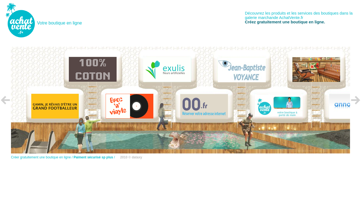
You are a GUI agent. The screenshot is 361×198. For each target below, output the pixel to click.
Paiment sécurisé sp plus (93, 157)
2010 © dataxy (131, 157)
